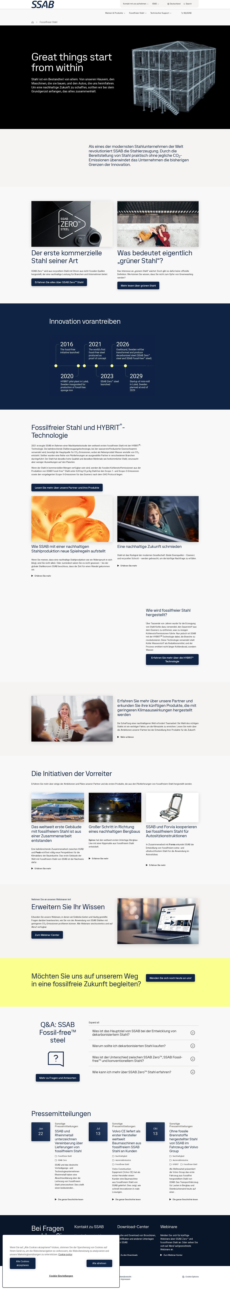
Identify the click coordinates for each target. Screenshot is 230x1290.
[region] (61, 1263)
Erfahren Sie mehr (41, 575)
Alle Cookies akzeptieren (35, 1265)
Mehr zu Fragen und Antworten (57, 1078)
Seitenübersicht (124, 1277)
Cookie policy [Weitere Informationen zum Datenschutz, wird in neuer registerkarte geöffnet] (65, 1258)
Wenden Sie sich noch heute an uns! (170, 978)
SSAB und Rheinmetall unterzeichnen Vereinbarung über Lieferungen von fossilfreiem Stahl (69, 1141)
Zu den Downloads (127, 1255)
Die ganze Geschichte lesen (69, 1199)
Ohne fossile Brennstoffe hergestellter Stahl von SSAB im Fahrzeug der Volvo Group (183, 1141)
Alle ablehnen (87, 1265)
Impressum (125, 1279)
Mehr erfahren (125, 737)
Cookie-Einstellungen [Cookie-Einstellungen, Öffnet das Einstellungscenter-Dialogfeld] (61, 1276)
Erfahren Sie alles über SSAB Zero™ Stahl (59, 282)
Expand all (94, 1022)
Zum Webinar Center (47, 935)
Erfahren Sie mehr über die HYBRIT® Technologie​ (172, 659)
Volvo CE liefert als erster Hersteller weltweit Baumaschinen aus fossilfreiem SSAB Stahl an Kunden (126, 1141)
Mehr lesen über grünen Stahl (138, 285)
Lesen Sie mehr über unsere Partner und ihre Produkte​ (67, 487)
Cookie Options (190, 1277)
